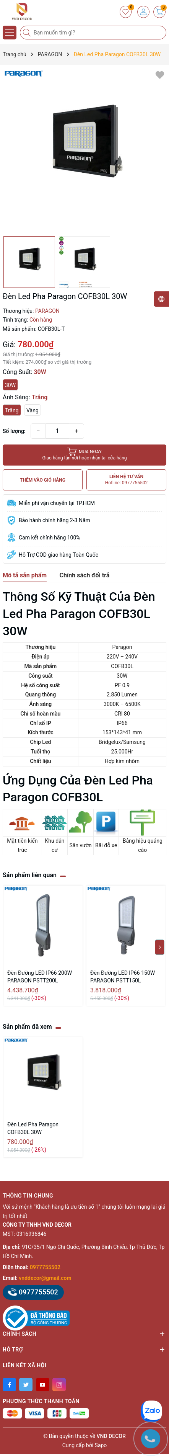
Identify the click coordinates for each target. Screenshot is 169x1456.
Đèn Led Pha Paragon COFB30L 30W (32, 1128)
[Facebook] (9, 1384)
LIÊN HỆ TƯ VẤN (126, 480)
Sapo (101, 1445)
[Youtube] (42, 1384)
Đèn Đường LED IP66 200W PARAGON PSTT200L (39, 977)
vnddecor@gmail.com (45, 1278)
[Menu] (9, 32)
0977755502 (45, 1267)
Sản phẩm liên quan (30, 875)
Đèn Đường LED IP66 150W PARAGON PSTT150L (122, 977)
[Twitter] (25, 1384)
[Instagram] (59, 1384)
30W (10, 385)
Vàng (32, 410)
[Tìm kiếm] (27, 32)
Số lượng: (14, 431)
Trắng (12, 410)
